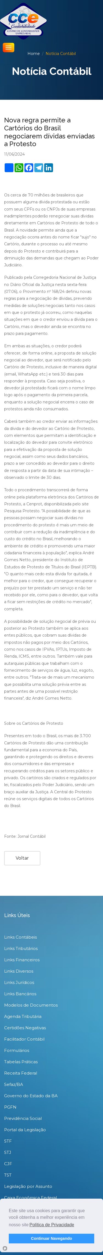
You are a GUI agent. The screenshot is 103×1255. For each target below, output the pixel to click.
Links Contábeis (20, 937)
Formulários (16, 1050)
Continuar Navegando (51, 1238)
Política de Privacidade (51, 1224)
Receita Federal (20, 1073)
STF (8, 1141)
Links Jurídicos (19, 982)
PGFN (10, 1107)
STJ (7, 1152)
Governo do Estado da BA (31, 1095)
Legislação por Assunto (28, 1186)
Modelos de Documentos (31, 1005)
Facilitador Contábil (24, 1039)
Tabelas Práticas (21, 1061)
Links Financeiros (22, 959)
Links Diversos (18, 971)
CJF (8, 1163)
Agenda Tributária (22, 1016)
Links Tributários (21, 948)
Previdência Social (23, 1118)
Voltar (22, 858)
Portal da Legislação (25, 1129)
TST (8, 1175)
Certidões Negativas (25, 1027)
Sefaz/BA (13, 1084)
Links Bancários (20, 993)
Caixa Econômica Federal (30, 1197)
